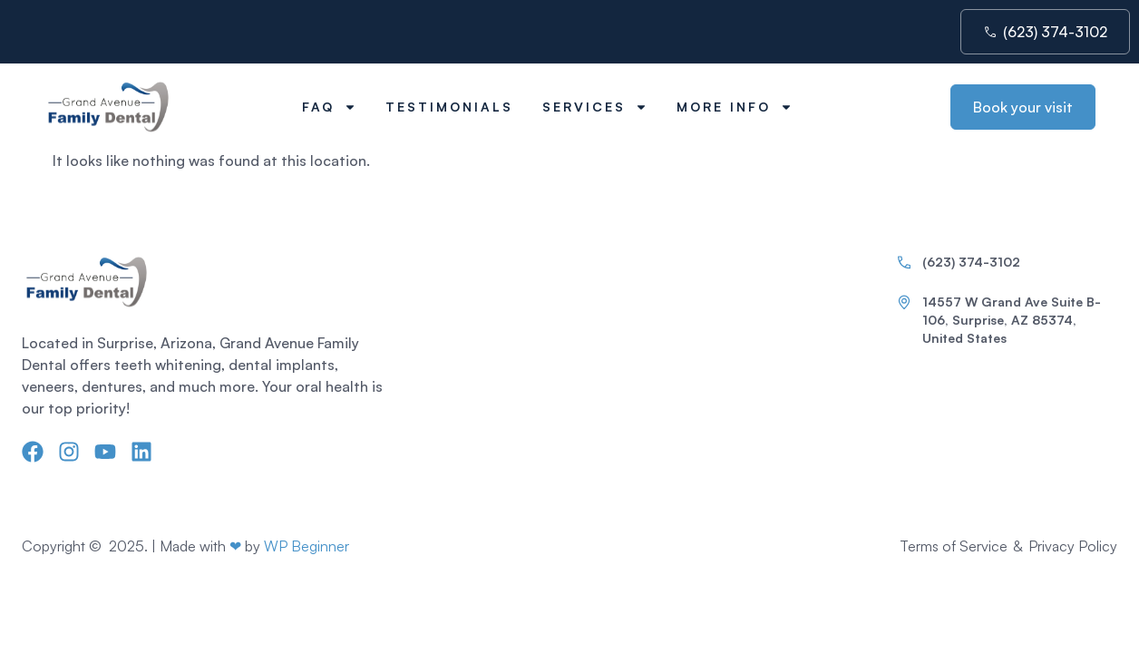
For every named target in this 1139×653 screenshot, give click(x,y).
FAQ (329, 107)
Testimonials (449, 106)
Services (594, 107)
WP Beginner (306, 546)
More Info (735, 107)
